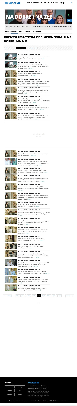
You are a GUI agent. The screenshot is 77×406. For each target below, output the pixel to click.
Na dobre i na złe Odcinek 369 (29, 113)
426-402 (29, 295)
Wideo (38, 32)
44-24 (60, 295)
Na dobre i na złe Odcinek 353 (29, 277)
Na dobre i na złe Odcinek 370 (29, 105)
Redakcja (20, 387)
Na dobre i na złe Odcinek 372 (29, 88)
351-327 (44, 295)
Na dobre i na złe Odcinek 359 (29, 227)
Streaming (48, 3)
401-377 (34, 295)
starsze (31, 48)
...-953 (22, 295)
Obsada (21, 32)
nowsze (11, 48)
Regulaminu (27, 400)
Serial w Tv (30, 32)
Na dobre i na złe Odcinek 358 (29, 236)
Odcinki (14, 32)
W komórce (9, 394)
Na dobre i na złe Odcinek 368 (29, 151)
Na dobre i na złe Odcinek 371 (29, 97)
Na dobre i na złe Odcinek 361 (29, 210)
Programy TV (38, 3)
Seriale (29, 3)
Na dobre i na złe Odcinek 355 (29, 260)
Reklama (20, 394)
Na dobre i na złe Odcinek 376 (29, 55)
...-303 (53, 295)
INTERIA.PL (50, 400)
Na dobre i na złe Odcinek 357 (29, 244)
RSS (20, 390)
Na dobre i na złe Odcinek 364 (29, 184)
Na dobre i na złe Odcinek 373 (29, 79)
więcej (42, 59)
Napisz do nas (9, 387)
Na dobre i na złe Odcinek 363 (29, 193)
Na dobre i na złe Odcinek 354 (29, 269)
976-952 (17, 295)
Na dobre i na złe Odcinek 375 (29, 62)
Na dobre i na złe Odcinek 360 (29, 219)
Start (7, 32)
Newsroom (9, 390)
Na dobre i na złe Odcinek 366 (29, 168)
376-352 (39, 295)
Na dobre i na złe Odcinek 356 (29, 252)
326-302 (49, 295)
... (25, 295)
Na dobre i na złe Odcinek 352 (29, 286)
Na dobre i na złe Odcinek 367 (29, 159)
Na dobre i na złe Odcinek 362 (29, 202)
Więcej (61, 3)
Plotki (55, 3)
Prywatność (40, 400)
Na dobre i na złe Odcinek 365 (29, 176)
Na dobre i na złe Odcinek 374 (29, 71)
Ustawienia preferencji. (34, 400)
